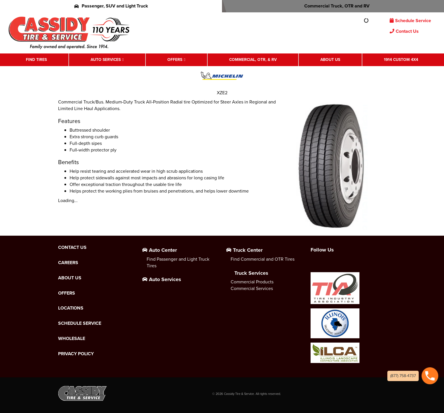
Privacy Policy (76, 354)
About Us (330, 59)
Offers (174, 59)
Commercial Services (252, 288)
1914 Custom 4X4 (401, 59)
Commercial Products (252, 281)
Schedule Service (410, 20)
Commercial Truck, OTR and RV (333, 6)
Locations (70, 308)
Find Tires (36, 59)
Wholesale (71, 338)
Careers (68, 263)
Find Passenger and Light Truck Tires (178, 262)
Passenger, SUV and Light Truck (111, 6)
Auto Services (106, 59)
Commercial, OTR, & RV (253, 59)
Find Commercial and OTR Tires (262, 259)
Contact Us (404, 31)
